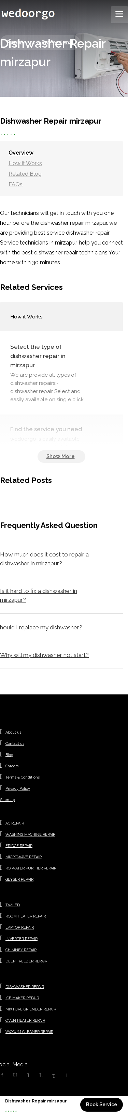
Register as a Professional (40, 42)
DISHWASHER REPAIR (24, 987)
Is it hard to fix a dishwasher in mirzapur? (38, 595)
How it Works (25, 163)
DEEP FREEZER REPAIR (26, 961)
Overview (21, 153)
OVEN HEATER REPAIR (25, 1020)
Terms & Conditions (22, 777)
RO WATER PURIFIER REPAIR (30, 868)
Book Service (101, 1104)
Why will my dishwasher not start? (44, 655)
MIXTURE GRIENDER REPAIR (30, 1009)
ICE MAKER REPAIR (22, 998)
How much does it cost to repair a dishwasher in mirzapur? (44, 559)
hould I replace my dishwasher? (41, 627)
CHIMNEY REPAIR (21, 950)
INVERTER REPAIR (21, 939)
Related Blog (25, 174)
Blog (9, 755)
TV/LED (12, 905)
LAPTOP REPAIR (19, 927)
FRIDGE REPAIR (18, 846)
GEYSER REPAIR (19, 879)
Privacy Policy (17, 788)
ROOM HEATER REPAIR (25, 916)
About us (13, 732)
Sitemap (7, 800)
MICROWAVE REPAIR (23, 857)
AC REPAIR (14, 823)
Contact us (14, 743)
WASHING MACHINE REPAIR (30, 834)
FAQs (16, 184)
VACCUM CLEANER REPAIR (29, 1032)
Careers (11, 766)
